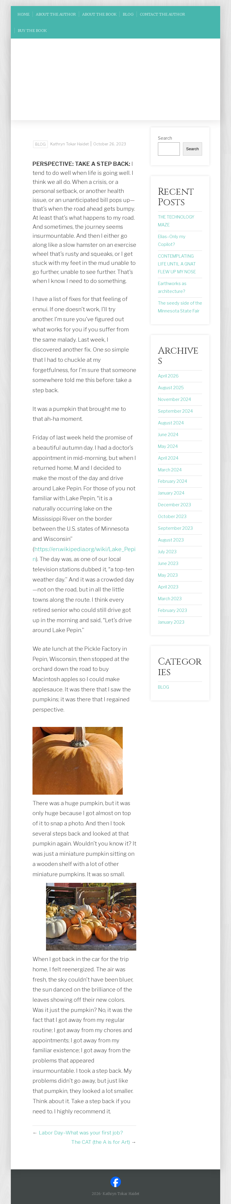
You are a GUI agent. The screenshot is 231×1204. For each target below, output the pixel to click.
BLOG (128, 14)
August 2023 (171, 540)
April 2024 (168, 458)
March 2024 (170, 470)
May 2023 (168, 575)
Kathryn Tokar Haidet (69, 144)
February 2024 (172, 481)
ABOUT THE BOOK (99, 14)
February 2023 (172, 610)
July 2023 (167, 551)
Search (165, 138)
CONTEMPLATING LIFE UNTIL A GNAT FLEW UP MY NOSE (177, 264)
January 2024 (171, 493)
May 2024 (168, 446)
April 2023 (168, 587)
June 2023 (168, 563)
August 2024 (171, 423)
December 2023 (174, 504)
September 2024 (175, 411)
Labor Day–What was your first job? (81, 1133)
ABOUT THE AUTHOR (56, 14)
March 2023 (170, 598)
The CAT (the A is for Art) (100, 1142)
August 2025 (171, 387)
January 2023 (171, 622)
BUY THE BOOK (32, 30)
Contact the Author (162, 14)
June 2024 (168, 434)
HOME (23, 14)
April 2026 (168, 376)
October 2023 (172, 516)
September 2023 (175, 528)
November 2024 (174, 399)
